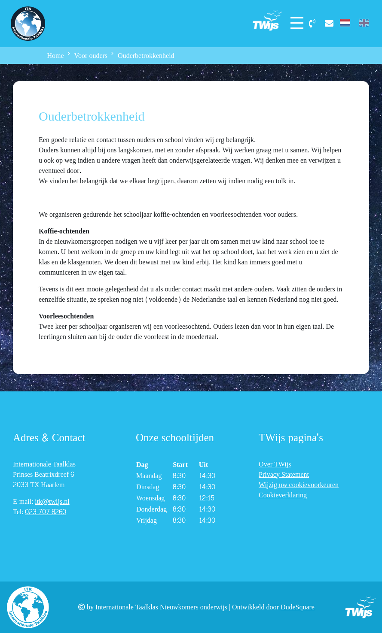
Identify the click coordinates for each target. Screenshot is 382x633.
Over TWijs (275, 464)
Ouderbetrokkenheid (146, 55)
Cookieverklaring (283, 495)
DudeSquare (298, 607)
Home (55, 55)
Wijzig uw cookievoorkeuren (299, 485)
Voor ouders (90, 55)
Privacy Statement (284, 474)
